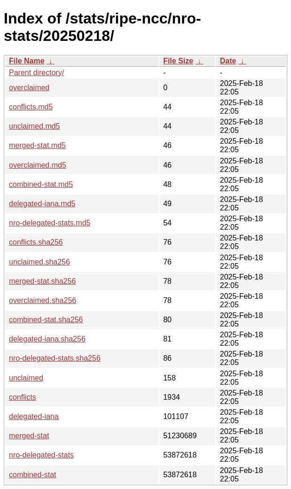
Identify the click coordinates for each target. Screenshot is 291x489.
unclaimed (26, 378)
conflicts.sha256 (36, 242)
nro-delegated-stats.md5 (49, 223)
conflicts (22, 397)
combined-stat (32, 475)
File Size (178, 61)
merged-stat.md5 (37, 145)
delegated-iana (34, 416)
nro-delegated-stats (41, 455)
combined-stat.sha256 (46, 320)
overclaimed (29, 88)
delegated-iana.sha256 (47, 339)
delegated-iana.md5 (42, 204)
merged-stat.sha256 (42, 281)
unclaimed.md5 (34, 126)
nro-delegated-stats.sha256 (55, 358)
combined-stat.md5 (41, 184)
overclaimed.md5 (37, 165)
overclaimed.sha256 (42, 300)
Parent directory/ (36, 73)
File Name (27, 61)
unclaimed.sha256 (39, 262)
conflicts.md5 (31, 107)
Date (228, 61)
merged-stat (29, 436)
